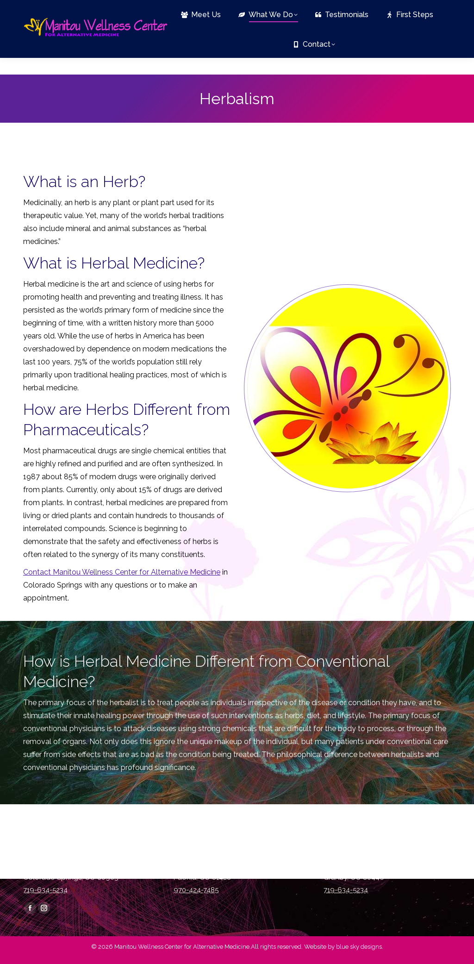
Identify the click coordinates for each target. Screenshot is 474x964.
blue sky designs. (359, 946)
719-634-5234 (47, 8)
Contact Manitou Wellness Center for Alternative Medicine (121, 572)
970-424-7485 (196, 890)
